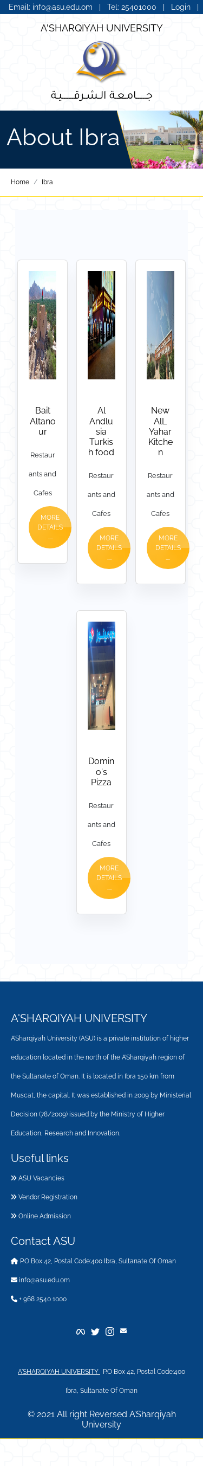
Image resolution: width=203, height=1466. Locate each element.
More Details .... (50, 527)
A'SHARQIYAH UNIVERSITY (102, 28)
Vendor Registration (44, 1197)
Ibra (47, 182)
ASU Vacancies (37, 1178)
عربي (101, 18)
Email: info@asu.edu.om (51, 7)
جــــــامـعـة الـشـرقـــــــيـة (102, 94)
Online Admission (41, 1216)
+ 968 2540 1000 (39, 1299)
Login (181, 7)
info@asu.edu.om (40, 1280)
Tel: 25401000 (133, 7)
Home (20, 182)
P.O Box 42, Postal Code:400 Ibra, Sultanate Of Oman (93, 1261)
